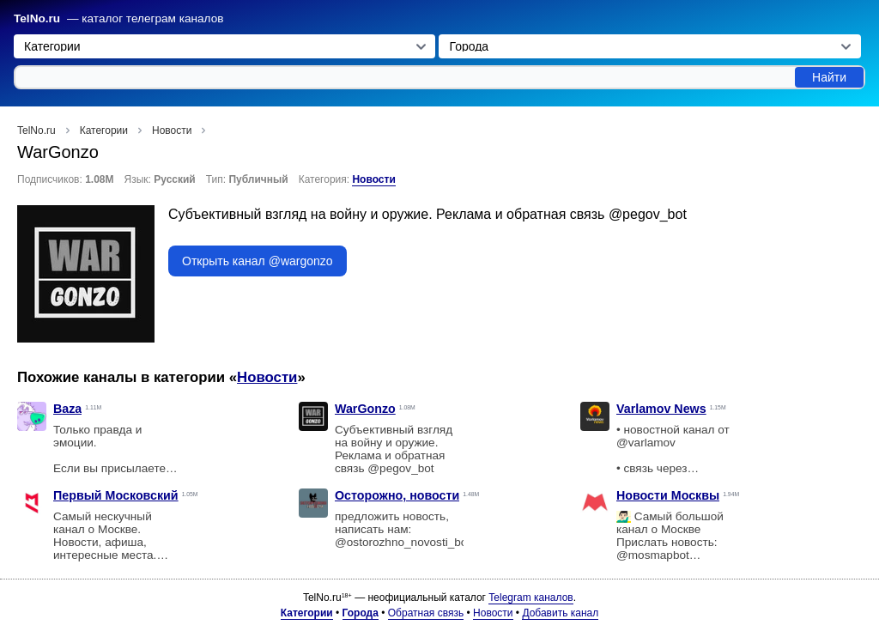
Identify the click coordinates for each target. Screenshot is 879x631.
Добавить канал (560, 613)
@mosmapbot (652, 555)
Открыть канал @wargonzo (257, 261)
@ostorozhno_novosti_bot (402, 542)
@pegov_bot (648, 214)
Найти (829, 77)
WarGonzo (365, 409)
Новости (373, 179)
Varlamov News (661, 409)
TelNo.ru (37, 18)
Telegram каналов (530, 598)
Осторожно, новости (397, 495)
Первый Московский (116, 495)
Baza (67, 409)
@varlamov (646, 442)
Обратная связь (426, 613)
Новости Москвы (667, 495)
